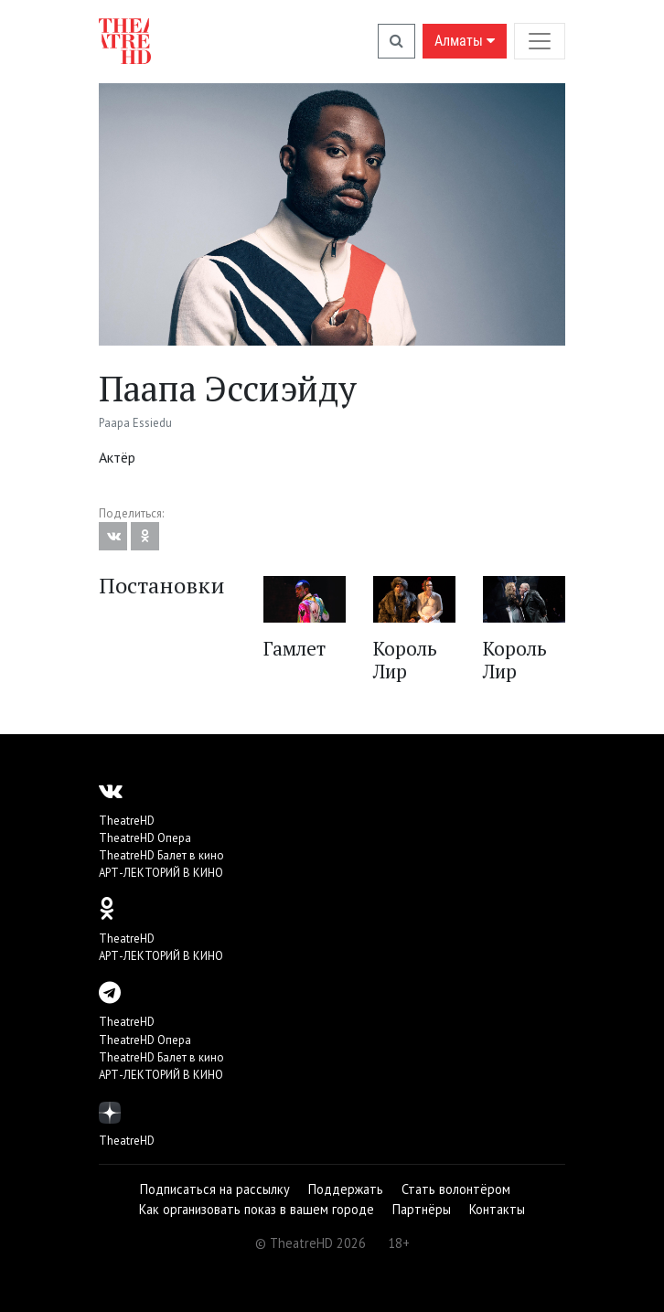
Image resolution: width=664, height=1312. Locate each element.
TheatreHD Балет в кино (161, 855)
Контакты (497, 1209)
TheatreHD (127, 820)
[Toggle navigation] (539, 41)
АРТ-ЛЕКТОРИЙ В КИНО (161, 872)
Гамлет (294, 648)
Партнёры (421, 1209)
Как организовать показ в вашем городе (256, 1209)
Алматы (464, 40)
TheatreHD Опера (145, 838)
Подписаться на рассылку (215, 1189)
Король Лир (405, 659)
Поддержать (345, 1189)
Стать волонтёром (456, 1189)
